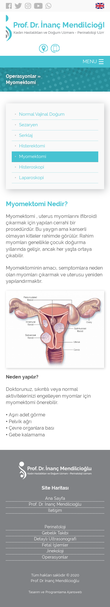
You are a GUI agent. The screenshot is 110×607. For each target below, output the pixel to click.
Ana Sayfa (55, 498)
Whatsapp (48, 6)
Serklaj (26, 135)
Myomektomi (32, 156)
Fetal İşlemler (55, 545)
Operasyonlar (55, 557)
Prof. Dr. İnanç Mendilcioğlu (55, 504)
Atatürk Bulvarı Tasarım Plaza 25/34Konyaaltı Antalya (43, 49)
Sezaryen (28, 124)
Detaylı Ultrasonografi (55, 539)
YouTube (38, 6)
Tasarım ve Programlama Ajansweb (55, 592)
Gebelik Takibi (55, 533)
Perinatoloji (55, 526)
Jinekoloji (55, 551)
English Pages (100, 6)
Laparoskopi (31, 177)
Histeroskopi (31, 167)
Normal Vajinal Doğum (42, 114)
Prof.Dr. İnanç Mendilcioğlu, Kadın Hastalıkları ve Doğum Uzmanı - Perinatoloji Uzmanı (55, 28)
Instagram (28, 6)
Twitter (18, 6)
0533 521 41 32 (55, 48)
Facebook (9, 6)
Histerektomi (32, 146)
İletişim (55, 510)
